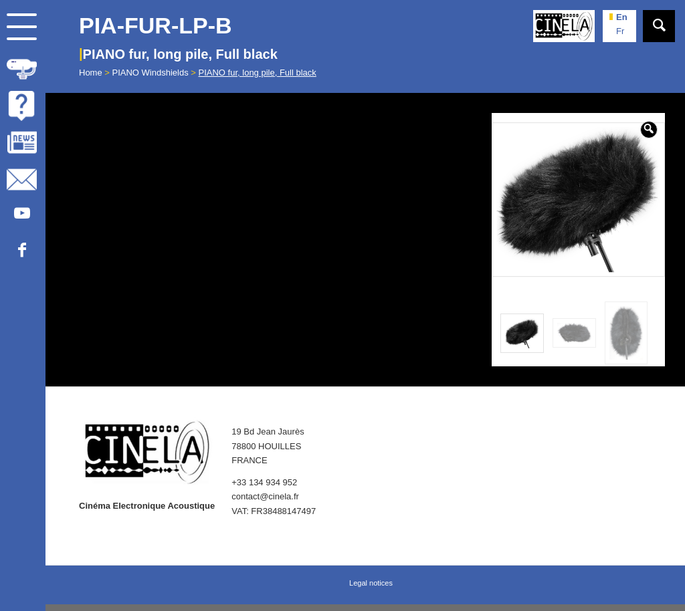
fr (620, 31)
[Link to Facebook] (22, 251)
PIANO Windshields (150, 73)
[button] (649, 129)
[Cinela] (564, 26)
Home (90, 73)
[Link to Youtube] (22, 214)
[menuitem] (22, 67)
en (621, 17)
